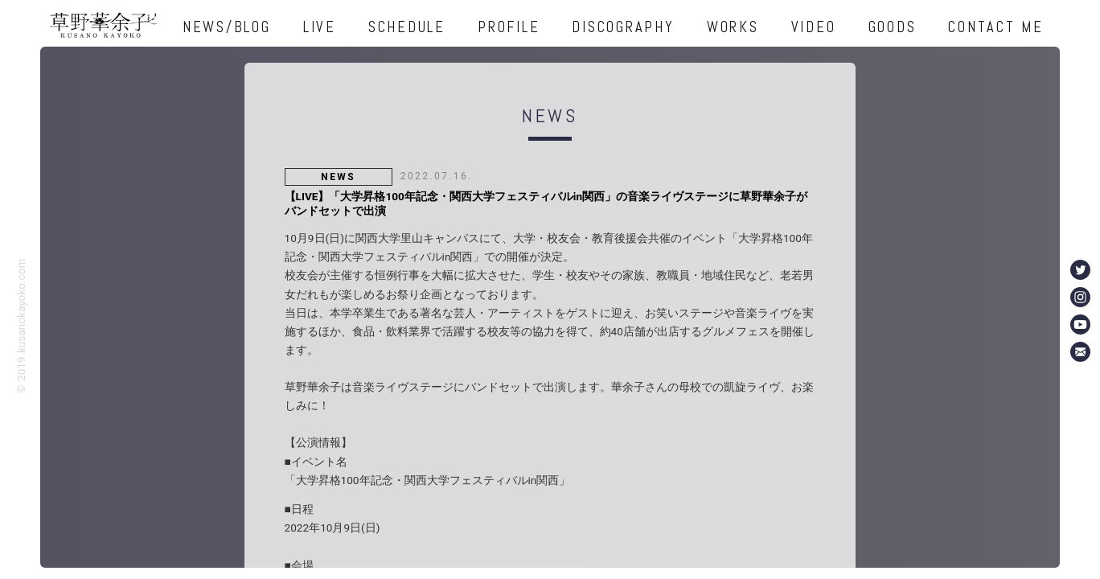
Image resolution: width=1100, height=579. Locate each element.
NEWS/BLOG (227, 27)
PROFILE (509, 27)
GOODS (892, 27)
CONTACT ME (996, 27)
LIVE (319, 27)
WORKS (733, 27)
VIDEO (813, 27)
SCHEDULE (406, 27)
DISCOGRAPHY (623, 27)
